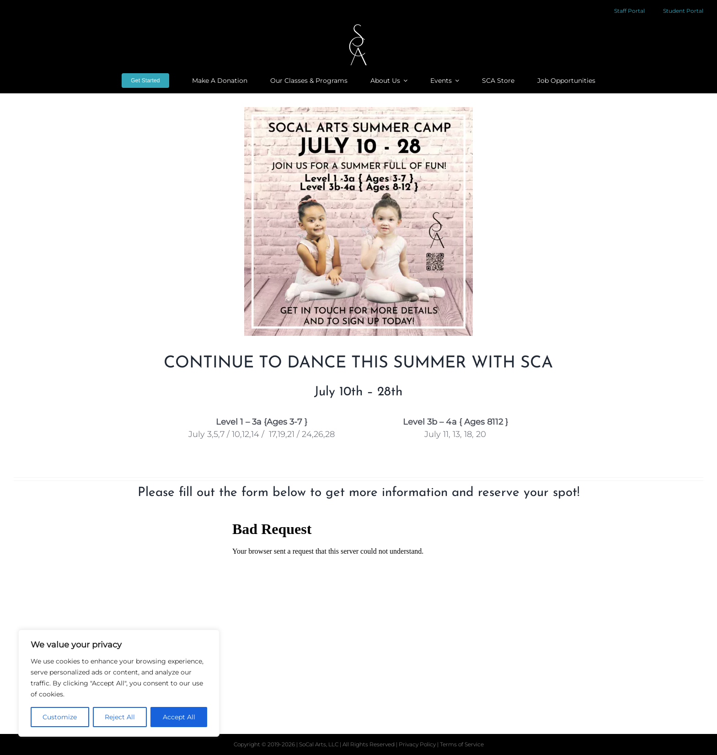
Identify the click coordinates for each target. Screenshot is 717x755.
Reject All (120, 717)
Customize (60, 717)
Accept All (179, 717)
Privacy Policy (418, 744)
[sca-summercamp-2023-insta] (358, 221)
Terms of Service (462, 744)
